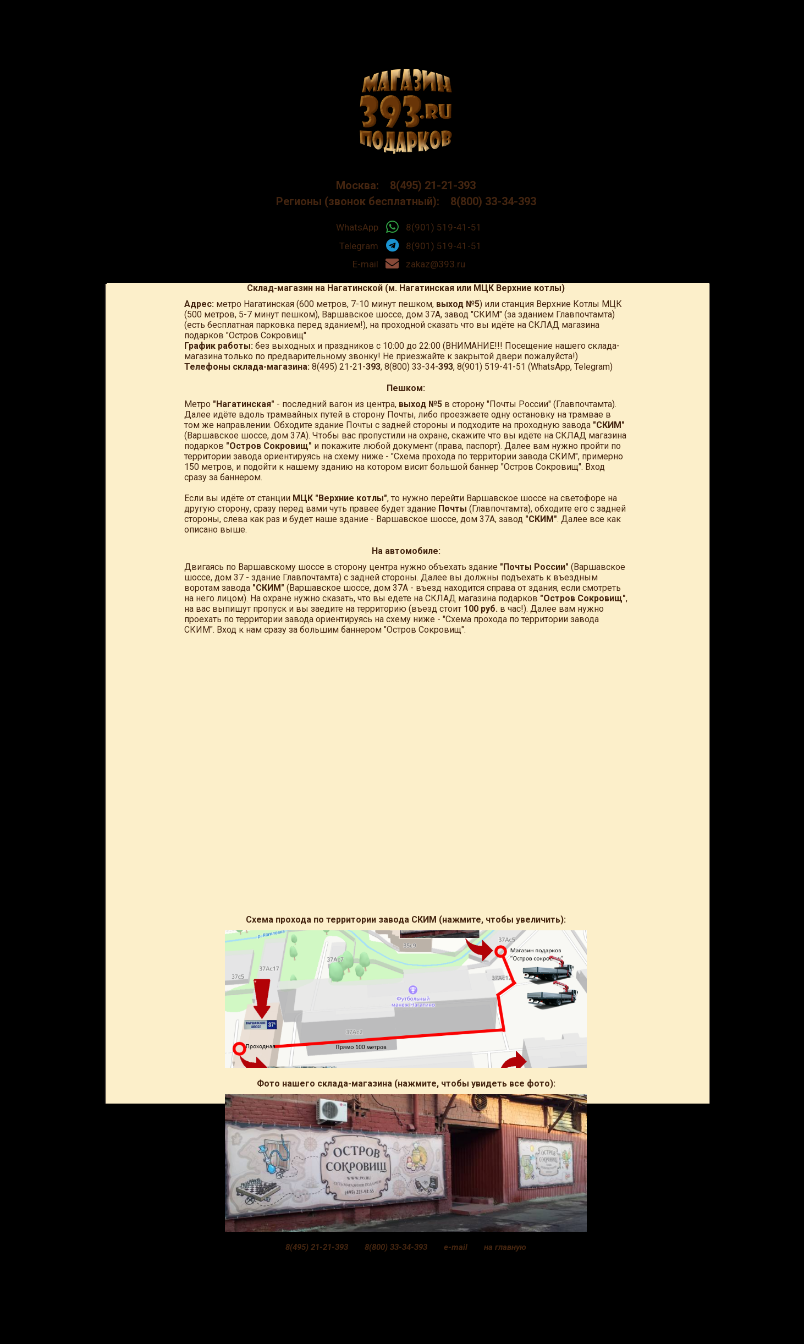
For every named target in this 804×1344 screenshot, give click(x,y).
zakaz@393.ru (435, 264)
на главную (505, 1247)
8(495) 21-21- (346, 366)
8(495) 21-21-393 (429, 185)
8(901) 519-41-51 (444, 227)
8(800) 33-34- (418, 366)
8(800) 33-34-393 (489, 201)
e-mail (455, 1247)
